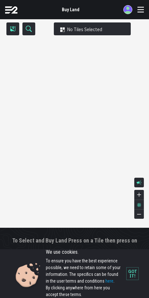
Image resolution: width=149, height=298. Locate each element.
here (109, 281)
